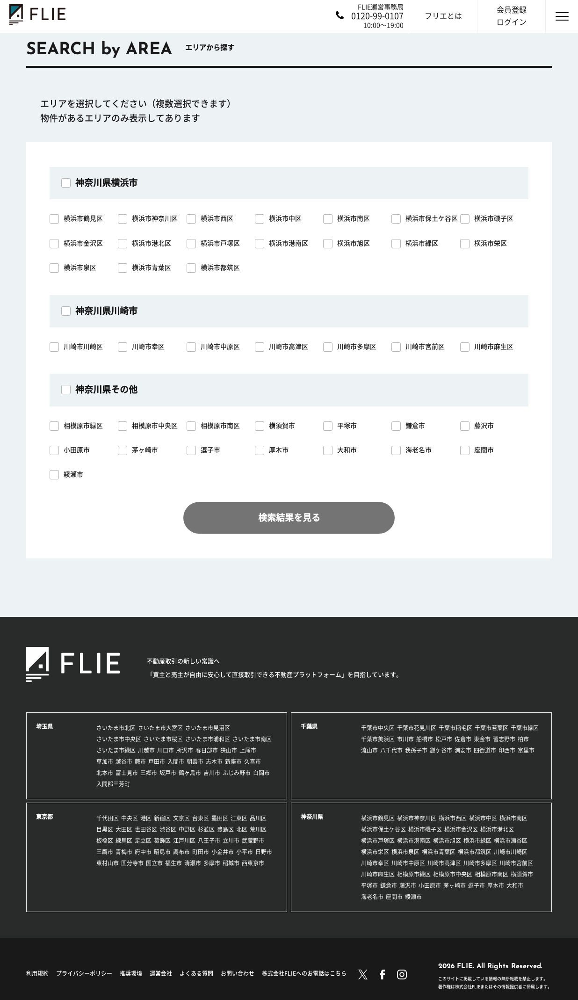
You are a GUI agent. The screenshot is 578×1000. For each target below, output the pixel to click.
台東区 (200, 818)
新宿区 (162, 818)
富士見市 (127, 772)
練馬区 (124, 840)
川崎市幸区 (375, 863)
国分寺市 (132, 863)
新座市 (233, 761)
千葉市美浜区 (378, 739)
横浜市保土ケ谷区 (383, 829)
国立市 (154, 863)
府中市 (143, 852)
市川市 (405, 739)
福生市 (173, 863)
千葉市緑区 (525, 728)
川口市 (165, 750)
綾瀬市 (413, 896)
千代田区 (107, 818)
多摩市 (211, 863)
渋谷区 (167, 829)
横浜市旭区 (447, 840)
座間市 (394, 896)
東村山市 (107, 863)
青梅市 (124, 852)
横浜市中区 (483, 818)
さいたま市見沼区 (207, 728)
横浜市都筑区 (474, 852)
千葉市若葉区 (491, 728)
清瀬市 (192, 863)
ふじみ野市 (237, 772)
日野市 (263, 852)
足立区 (143, 840)
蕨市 (140, 761)
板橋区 (104, 840)
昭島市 (162, 852)
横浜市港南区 (414, 840)
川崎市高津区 (444, 863)
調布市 (181, 852)
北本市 (104, 772)
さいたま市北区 (116, 728)
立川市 (231, 840)
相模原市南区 (491, 874)
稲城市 (231, 863)
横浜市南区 (513, 818)
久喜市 (252, 761)
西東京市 (253, 863)
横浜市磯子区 (425, 829)
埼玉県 (44, 726)
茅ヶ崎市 (454, 885)
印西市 (507, 750)
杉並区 (206, 829)
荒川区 (258, 829)
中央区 (129, 818)
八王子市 (209, 840)
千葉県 (309, 726)
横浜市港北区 (497, 829)
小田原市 (430, 885)
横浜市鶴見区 (378, 818)
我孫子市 (416, 750)
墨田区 (219, 818)
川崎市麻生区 (378, 874)
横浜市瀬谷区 (510, 840)
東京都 (44, 816)
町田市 (200, 852)
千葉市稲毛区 (455, 728)
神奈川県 (312, 816)
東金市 (482, 739)
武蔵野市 (253, 840)
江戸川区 (184, 840)
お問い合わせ (237, 973)
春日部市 (206, 750)
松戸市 (443, 739)
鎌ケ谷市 (441, 750)
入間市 (175, 761)
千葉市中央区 (378, 728)
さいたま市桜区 (163, 739)
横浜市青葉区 (438, 852)
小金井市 (222, 852)
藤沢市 (407, 885)
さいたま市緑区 (116, 750)
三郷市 (148, 772)
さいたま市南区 (252, 739)
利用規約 (37, 973)
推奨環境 (131, 973)
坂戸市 (167, 772)
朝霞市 (195, 761)
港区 (146, 818)
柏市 (523, 739)
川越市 (146, 750)
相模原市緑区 (414, 874)
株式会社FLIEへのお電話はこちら (304, 973)
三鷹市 (104, 852)
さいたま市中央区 (118, 739)
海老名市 (372, 896)
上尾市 (247, 750)
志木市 (214, 761)
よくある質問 (196, 973)
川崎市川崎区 (510, 852)
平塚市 (369, 885)
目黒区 (104, 829)
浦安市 (463, 750)
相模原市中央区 (452, 874)
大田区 (124, 829)
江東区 (239, 818)
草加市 (104, 761)
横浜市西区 (453, 818)
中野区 (187, 829)
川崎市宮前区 (516, 863)
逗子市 (476, 885)
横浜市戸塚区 (378, 840)
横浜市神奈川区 (416, 818)
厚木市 (495, 885)
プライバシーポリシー (84, 973)
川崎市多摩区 (480, 863)
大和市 (514, 885)
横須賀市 (522, 874)
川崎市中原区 (408, 863)
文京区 (181, 818)
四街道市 (485, 750)
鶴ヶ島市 (190, 772)
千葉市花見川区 (416, 728)
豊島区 (225, 829)
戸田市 (156, 761)
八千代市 (391, 750)
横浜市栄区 (375, 852)
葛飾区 (162, 840)
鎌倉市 (388, 885)
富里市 (526, 750)
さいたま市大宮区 (160, 728)
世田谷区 (146, 829)
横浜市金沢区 (461, 829)
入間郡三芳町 (113, 784)
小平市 (244, 852)
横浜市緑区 (477, 840)
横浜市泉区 (405, 852)
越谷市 (124, 761)
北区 (241, 829)
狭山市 (228, 750)
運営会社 (161, 973)
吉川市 (211, 772)
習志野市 (504, 739)
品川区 (258, 818)
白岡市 (261, 772)
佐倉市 (463, 739)
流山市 (369, 750)
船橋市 (424, 739)
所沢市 (184, 750)
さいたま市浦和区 (207, 739)
